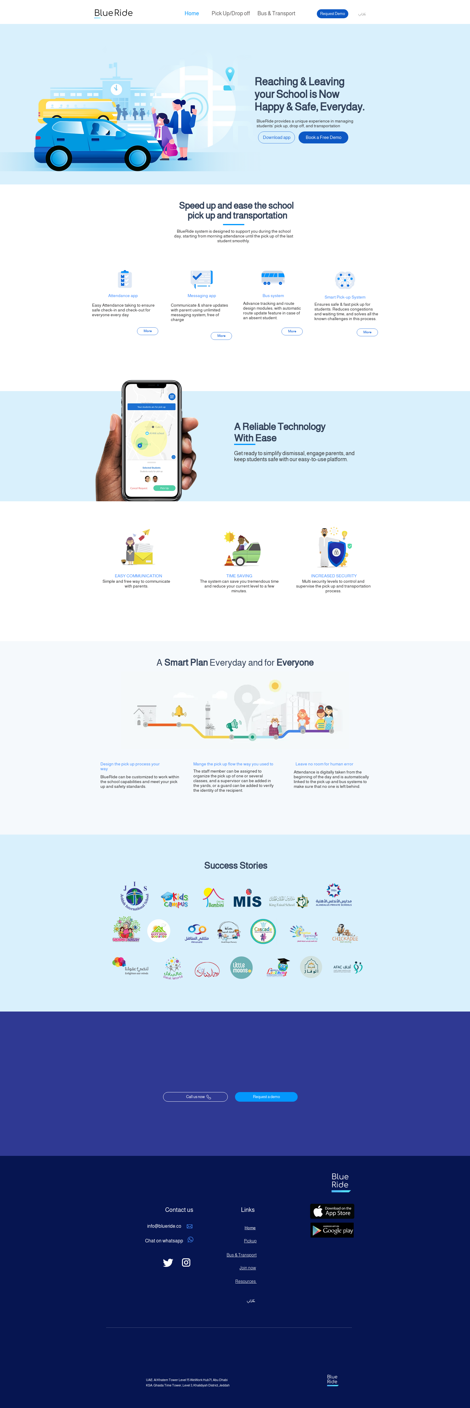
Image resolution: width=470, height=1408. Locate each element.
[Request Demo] (332, 13)
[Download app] (276, 137)
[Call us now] (195, 1097)
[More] (147, 331)
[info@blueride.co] (164, 1227)
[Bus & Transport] (276, 14)
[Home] (192, 14)
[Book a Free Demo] (323, 137)
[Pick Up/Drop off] (231, 14)
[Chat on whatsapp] (163, 1241)
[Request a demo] (266, 1097)
